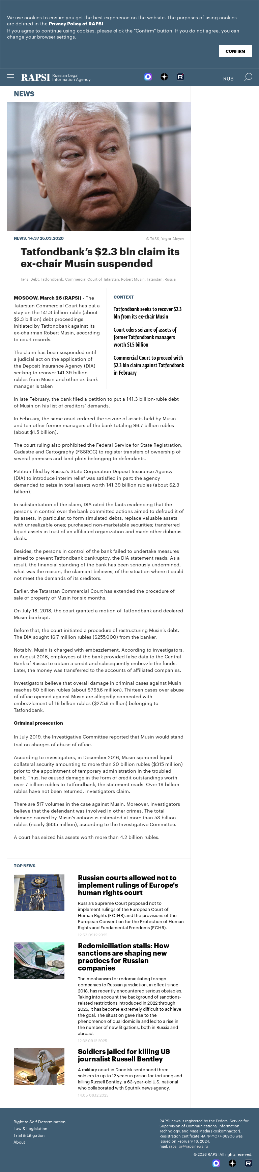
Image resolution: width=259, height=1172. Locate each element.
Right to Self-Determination (39, 1121)
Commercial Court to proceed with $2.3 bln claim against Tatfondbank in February (149, 366)
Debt (34, 279)
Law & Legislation (30, 1128)
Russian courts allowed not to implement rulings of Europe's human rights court (128, 885)
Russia (170, 279)
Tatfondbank (52, 279)
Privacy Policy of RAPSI (76, 24)
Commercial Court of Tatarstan (92, 279)
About (19, 1141)
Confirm (235, 51)
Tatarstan (155, 279)
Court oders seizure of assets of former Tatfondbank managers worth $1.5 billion (145, 338)
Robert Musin (133, 279)
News (24, 94)
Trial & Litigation (29, 1134)
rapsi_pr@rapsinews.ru (188, 1146)
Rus (228, 78)
